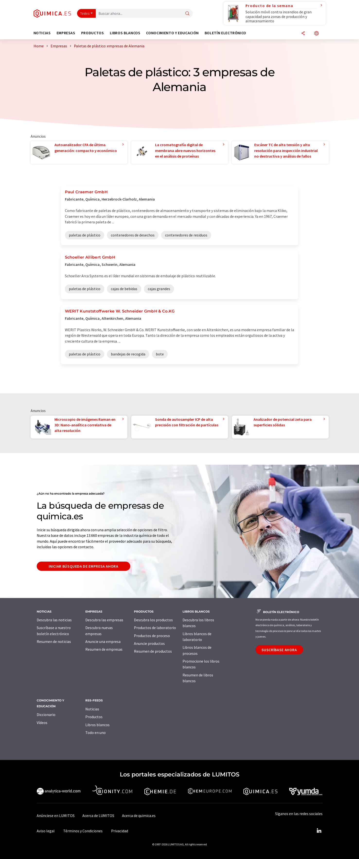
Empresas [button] (66, 33)
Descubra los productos (153, 619)
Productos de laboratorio (155, 627)
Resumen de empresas (104, 649)
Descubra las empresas (104, 619)
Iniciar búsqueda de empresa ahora (83, 566)
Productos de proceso (152, 635)
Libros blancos (97, 724)
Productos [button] (92, 33)
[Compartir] (303, 33)
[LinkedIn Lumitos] (319, 830)
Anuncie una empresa (103, 641)
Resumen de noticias (54, 641)
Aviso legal (46, 830)
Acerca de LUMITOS (98, 815)
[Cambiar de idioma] (316, 33)
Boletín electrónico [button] (225, 33)
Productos (94, 716)
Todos (85, 13)
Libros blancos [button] (125, 33)
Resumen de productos (153, 651)
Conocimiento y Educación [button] (172, 33)
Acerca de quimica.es (139, 815)
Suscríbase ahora (279, 649)
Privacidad (119, 830)
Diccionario (46, 714)
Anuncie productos (149, 643)
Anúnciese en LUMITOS (56, 815)
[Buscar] (187, 14)
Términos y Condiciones (83, 830)
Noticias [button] (42, 33)
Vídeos (42, 722)
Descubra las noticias (54, 619)
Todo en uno (95, 732)
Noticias (92, 709)
